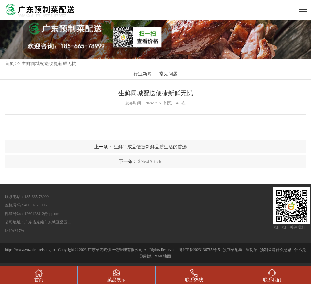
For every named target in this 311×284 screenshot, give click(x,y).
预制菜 (251, 249)
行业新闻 (142, 73)
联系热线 (194, 275)
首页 (9, 63)
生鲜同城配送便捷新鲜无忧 (49, 63)
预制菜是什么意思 (275, 249)
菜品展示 (116, 275)
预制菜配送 (232, 249)
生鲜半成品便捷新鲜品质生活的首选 (150, 146)
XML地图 (163, 256)
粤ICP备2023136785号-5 (199, 249)
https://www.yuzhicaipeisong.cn (30, 249)
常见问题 (168, 73)
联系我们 (272, 275)
